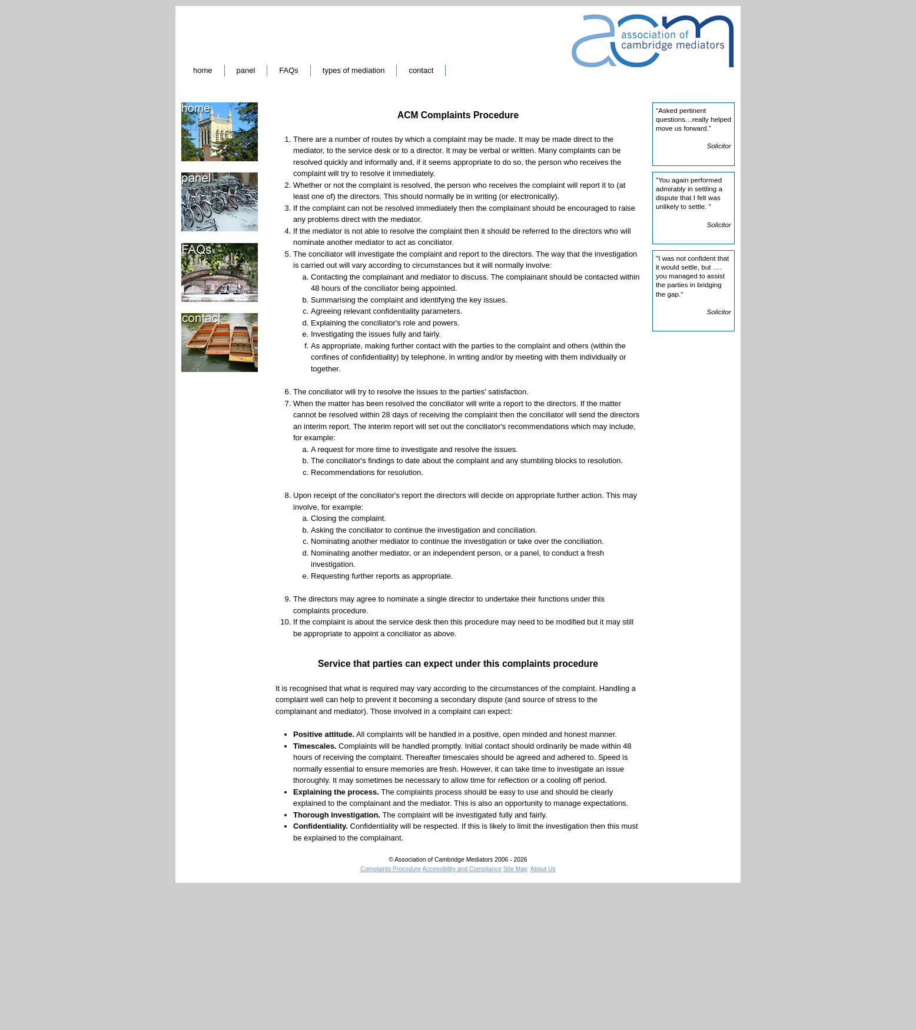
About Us (543, 869)
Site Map (515, 869)
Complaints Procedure (390, 869)
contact (421, 70)
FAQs (288, 70)
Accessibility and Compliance (462, 869)
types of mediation (354, 70)
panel (246, 70)
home (203, 70)
